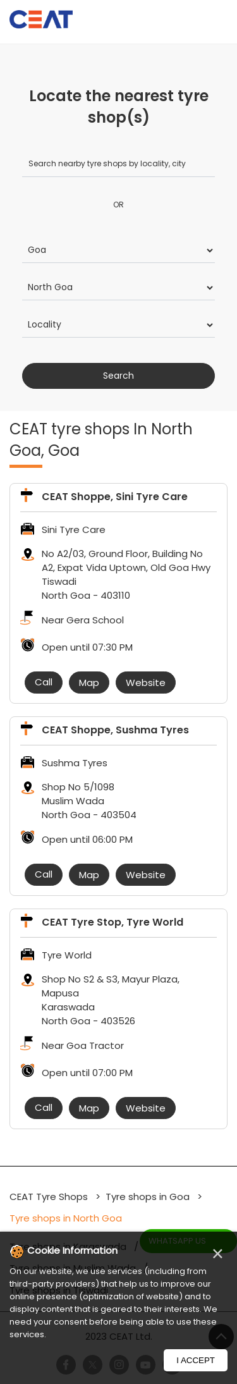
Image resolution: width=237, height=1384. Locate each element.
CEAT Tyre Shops (49, 1196)
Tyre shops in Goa (148, 1196)
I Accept (195, 1360)
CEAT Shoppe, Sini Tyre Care (115, 496)
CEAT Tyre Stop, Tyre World (112, 922)
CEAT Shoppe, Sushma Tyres (115, 730)
